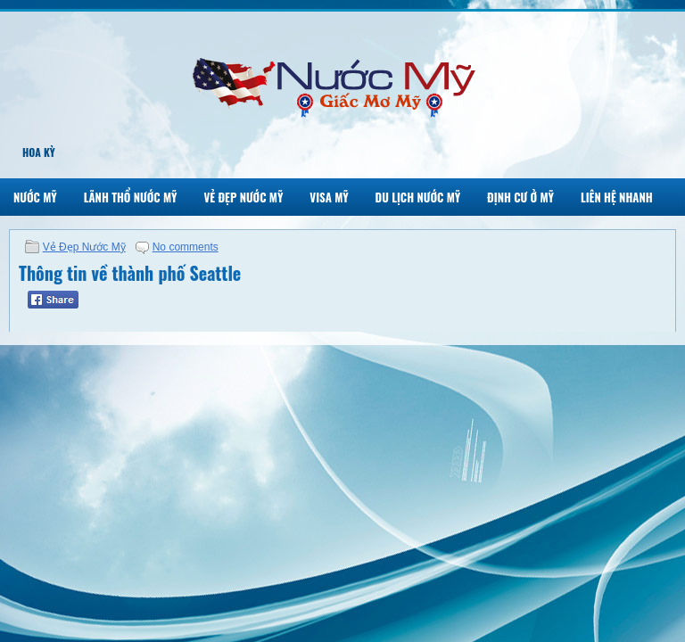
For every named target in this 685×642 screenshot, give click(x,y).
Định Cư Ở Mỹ (520, 197)
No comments (186, 247)
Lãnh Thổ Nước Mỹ (130, 197)
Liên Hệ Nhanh (617, 197)
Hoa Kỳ (38, 152)
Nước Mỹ (35, 197)
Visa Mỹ (328, 197)
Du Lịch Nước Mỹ (418, 197)
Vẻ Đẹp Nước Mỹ (243, 197)
